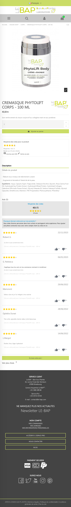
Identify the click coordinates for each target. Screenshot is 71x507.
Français (35, 3)
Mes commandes (35, 423)
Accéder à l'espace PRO (35, 435)
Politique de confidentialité (49, 502)
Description (6, 165)
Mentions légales (33, 502)
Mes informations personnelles (35, 428)
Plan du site (42, 504)
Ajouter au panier (35, 131)
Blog (35, 447)
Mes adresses (35, 426)
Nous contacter (35, 441)
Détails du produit (9, 170)
